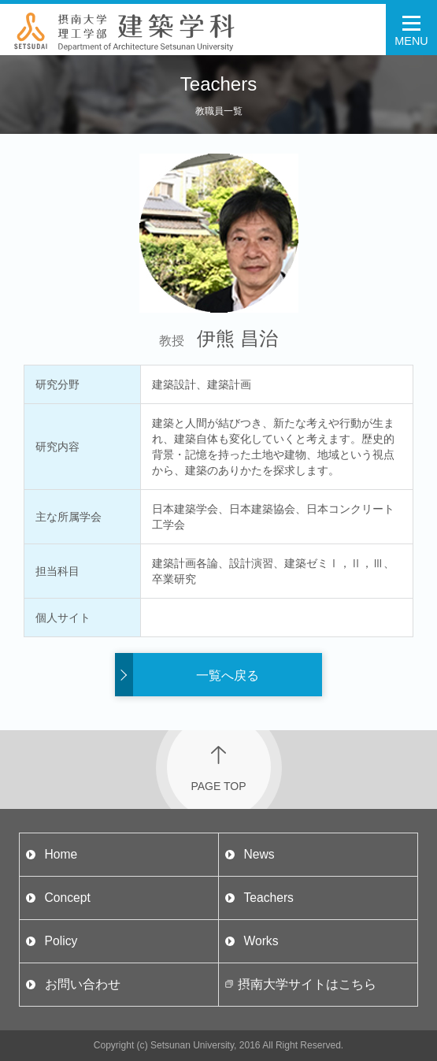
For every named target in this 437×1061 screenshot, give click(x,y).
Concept (68, 897)
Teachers (268, 897)
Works (260, 941)
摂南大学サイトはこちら (307, 984)
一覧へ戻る (227, 675)
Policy (61, 941)
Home (61, 854)
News (258, 854)
